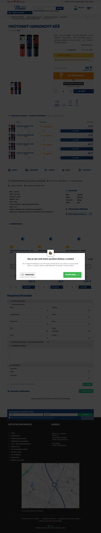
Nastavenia (28, 274)
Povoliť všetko (72, 274)
